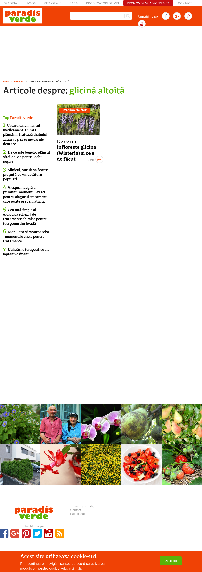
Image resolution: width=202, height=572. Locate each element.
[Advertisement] (101, 52)
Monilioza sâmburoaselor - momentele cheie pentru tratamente (26, 237)
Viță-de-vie (52, 3)
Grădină (10, 3)
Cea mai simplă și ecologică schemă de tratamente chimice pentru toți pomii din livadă (25, 217)
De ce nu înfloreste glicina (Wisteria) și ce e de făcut (76, 150)
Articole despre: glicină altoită (49, 81)
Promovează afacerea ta (148, 3)
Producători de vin (102, 3)
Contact (185, 3)
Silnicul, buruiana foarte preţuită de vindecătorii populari (25, 175)
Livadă (30, 3)
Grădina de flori (75, 110)
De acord (171, 561)
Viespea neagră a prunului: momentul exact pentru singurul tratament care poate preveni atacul (25, 194)
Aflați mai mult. (71, 569)
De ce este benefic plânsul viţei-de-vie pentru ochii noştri (26, 157)
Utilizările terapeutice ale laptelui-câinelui (26, 252)
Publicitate (77, 514)
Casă (73, 3)
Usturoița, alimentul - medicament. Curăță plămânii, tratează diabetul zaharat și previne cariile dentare (25, 134)
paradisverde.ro (13, 81)
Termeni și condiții (82, 506)
